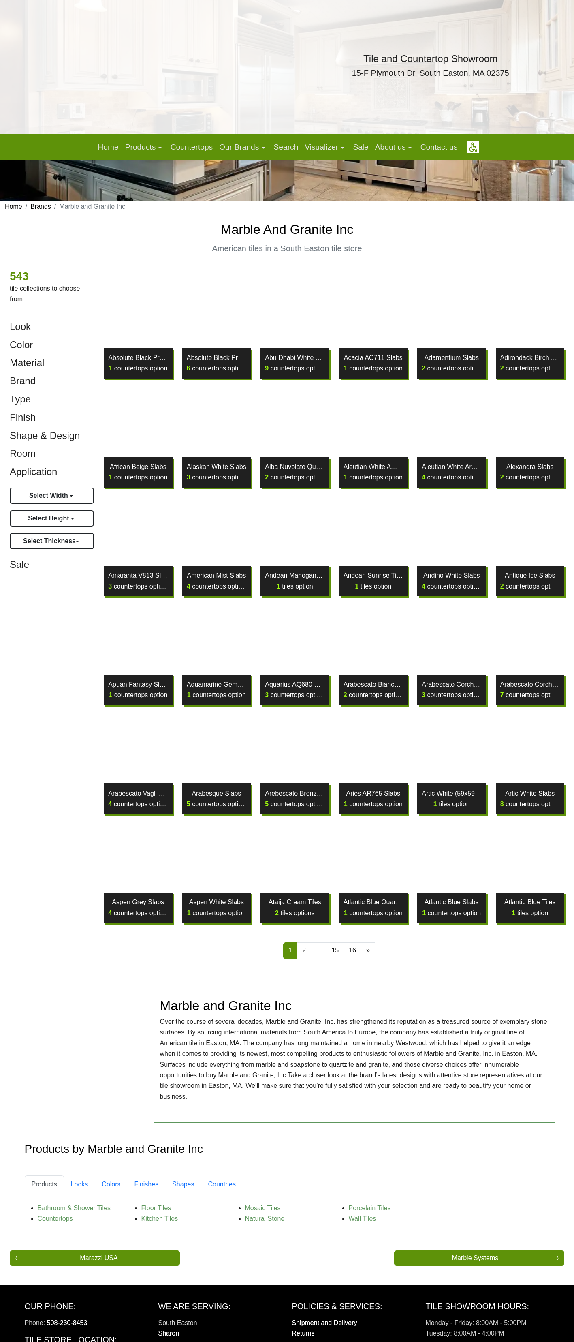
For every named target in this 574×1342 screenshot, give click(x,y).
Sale (360, 147)
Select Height (49, 518)
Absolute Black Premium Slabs (216, 363)
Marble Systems (475, 1273)
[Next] (368, 950)
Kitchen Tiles (159, 1234)
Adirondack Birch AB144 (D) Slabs (530, 363)
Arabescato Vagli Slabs (138, 798)
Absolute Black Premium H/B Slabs (138, 363)
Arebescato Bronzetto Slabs (294, 798)
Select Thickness (49, 540)
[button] (473, 147)
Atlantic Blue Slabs (451, 907)
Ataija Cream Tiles (295, 907)
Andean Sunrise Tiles (373, 580)
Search (286, 147)
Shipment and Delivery (324, 1338)
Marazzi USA (98, 1273)
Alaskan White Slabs (216, 472)
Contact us (439, 147)
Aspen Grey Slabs (138, 907)
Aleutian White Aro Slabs (451, 472)
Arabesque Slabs (216, 798)
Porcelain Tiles (370, 1223)
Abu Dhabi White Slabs (294, 363)
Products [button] (141, 147)
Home (108, 147)
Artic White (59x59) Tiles (451, 798)
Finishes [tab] (146, 1199)
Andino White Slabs (451, 580)
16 (352, 950)
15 (335, 950)
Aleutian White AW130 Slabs (373, 472)
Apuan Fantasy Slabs (138, 689)
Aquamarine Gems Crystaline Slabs (216, 689)
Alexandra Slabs (530, 472)
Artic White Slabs (530, 798)
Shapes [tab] (183, 1199)
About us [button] (391, 147)
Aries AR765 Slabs (373, 798)
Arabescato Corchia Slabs (530, 689)
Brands (40, 206)
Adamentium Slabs (451, 363)
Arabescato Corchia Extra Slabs (451, 689)
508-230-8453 (67, 1338)
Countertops (192, 147)
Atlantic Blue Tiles (529, 907)
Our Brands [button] (240, 147)
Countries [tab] (221, 1199)
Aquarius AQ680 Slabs (294, 689)
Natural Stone (265, 1234)
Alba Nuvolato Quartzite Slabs (294, 472)
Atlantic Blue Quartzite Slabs (373, 907)
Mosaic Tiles (263, 1223)
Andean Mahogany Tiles (294, 580)
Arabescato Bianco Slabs (373, 689)
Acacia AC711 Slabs (373, 363)
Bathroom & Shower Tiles (74, 1223)
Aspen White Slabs (216, 907)
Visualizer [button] (322, 147)
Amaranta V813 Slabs (138, 580)
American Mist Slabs (216, 580)
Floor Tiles (156, 1223)
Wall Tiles (362, 1234)
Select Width (49, 495)
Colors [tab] (111, 1199)
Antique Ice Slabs (530, 580)
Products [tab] (44, 1199)
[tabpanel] (287, 1229)
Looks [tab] (79, 1199)
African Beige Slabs (138, 472)
